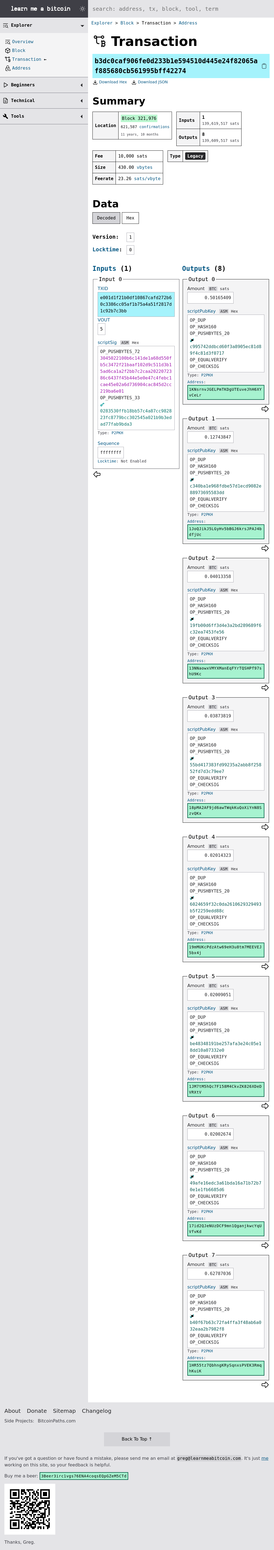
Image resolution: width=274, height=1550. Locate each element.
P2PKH (117, 433)
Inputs (104, 268)
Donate (37, 1411)
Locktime (105, 249)
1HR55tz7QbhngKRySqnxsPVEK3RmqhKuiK (225, 1368)
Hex (131, 218)
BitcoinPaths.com (57, 1421)
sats (224, 289)
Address (188, 23)
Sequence (108, 443)
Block (127, 23)
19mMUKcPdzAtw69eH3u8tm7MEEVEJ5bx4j (225, 950)
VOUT (104, 320)
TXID (103, 288)
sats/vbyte (147, 178)
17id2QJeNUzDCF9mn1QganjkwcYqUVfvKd (225, 1229)
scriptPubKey (201, 311)
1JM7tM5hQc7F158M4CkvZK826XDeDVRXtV (225, 1089)
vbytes (145, 167)
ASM (124, 342)
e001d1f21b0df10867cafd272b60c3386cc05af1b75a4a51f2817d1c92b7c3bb (136, 304)
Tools (17, 116)
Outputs (196, 268)
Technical (23, 100)
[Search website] (181, 9)
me (264, 1458)
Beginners (23, 84)
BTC (212, 289)
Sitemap (64, 1411)
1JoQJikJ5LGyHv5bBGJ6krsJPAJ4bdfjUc (225, 532)
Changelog (96, 1411)
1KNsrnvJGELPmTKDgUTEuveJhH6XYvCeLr (225, 392)
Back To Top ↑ (137, 1439)
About (12, 1411)
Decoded (106, 218)
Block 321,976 (139, 118)
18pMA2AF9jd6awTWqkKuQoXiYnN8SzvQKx (225, 810)
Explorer (102, 23)
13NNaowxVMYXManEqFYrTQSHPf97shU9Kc (225, 671)
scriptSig (107, 342)
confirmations (154, 127)
